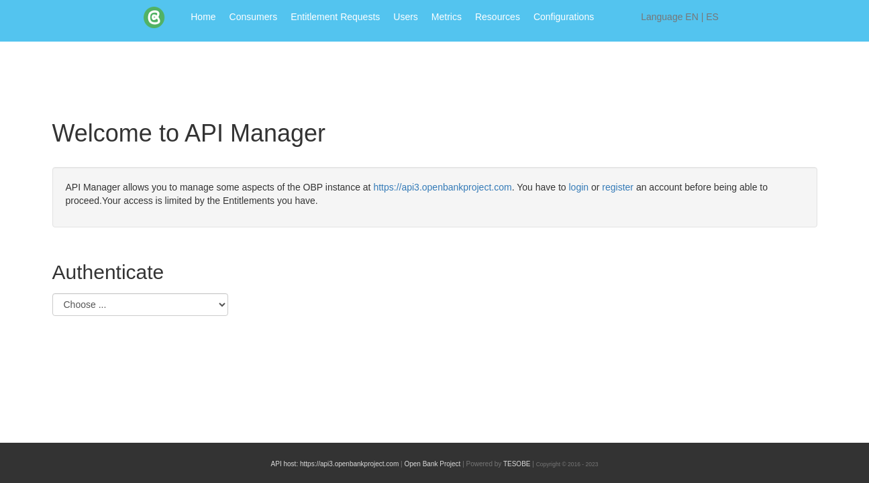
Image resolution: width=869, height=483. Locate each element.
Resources (497, 16)
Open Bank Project (432, 464)
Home (203, 16)
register (619, 187)
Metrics (446, 16)
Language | (680, 16)
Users (405, 16)
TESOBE (517, 464)
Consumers (253, 16)
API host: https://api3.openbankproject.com (335, 464)
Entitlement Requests (335, 16)
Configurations (563, 16)
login (580, 187)
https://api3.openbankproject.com (442, 187)
